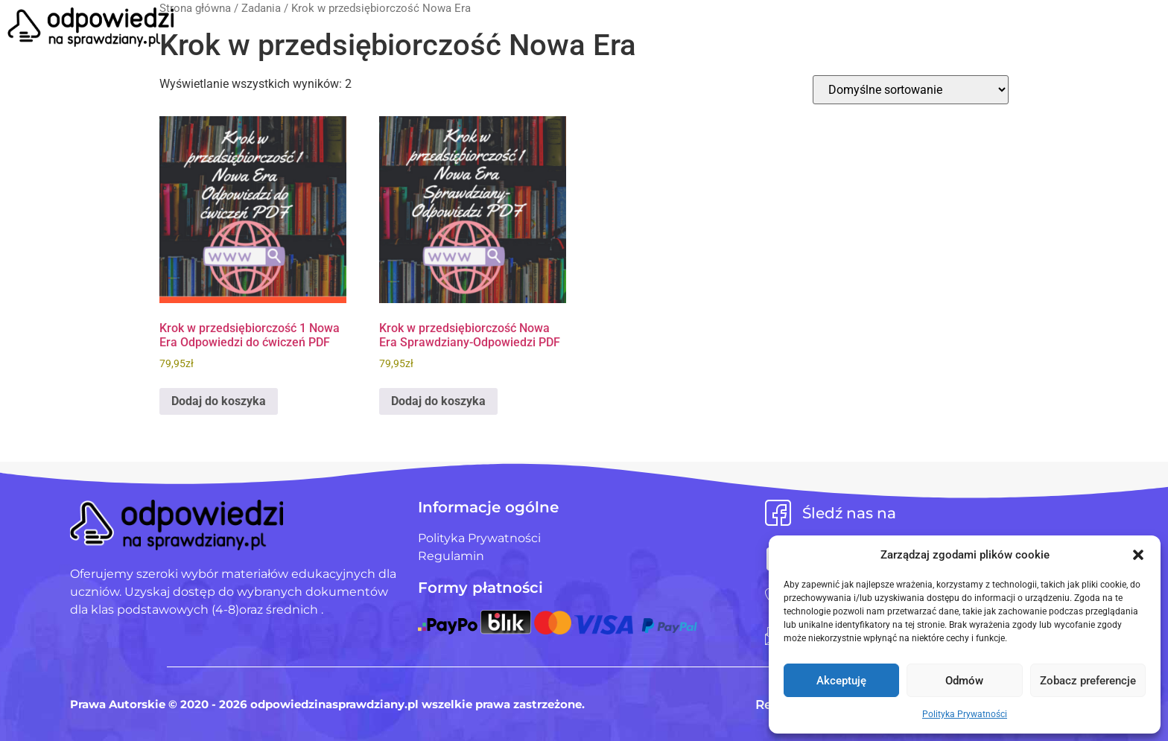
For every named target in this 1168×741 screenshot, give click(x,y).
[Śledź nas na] (778, 513)
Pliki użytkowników (604, 29)
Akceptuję (841, 680)
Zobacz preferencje (1088, 680)
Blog (712, 29)
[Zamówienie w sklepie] (911, 89)
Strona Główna (454, 29)
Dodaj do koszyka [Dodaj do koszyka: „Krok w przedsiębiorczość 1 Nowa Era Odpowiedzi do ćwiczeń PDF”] (218, 401)
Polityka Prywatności (964, 714)
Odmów (964, 680)
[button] (1138, 554)
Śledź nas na (849, 513)
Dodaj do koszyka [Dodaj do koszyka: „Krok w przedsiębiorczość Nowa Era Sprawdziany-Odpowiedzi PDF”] (438, 401)
